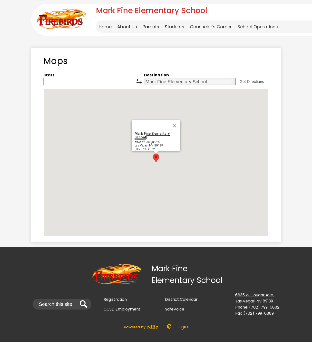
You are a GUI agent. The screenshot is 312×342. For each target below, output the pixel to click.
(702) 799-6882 (264, 307)
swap (139, 81)
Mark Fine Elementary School (152, 135)
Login (177, 327)
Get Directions (252, 82)
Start (48, 75)
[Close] (174, 126)
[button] (127, 27)
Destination (156, 75)
